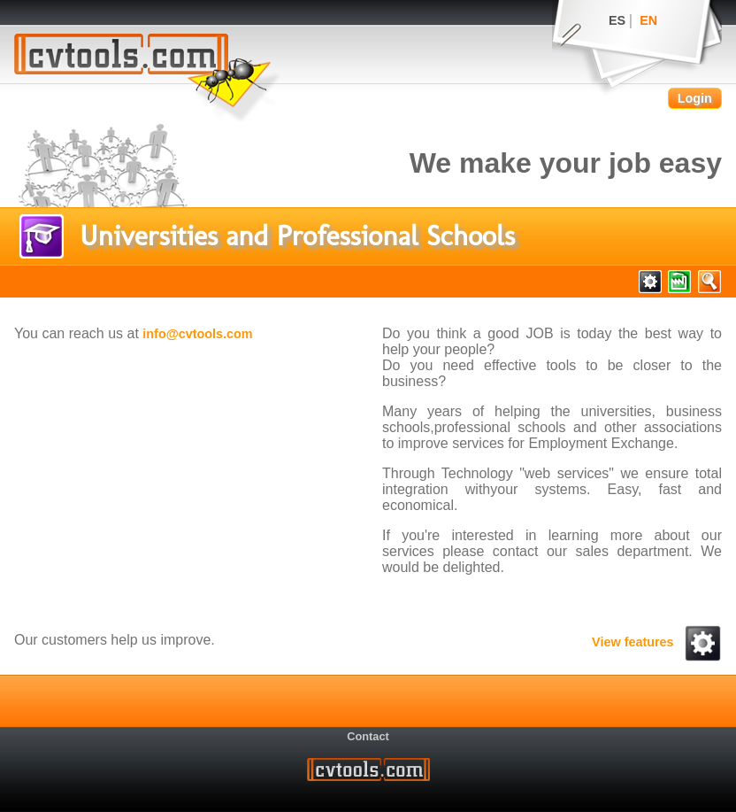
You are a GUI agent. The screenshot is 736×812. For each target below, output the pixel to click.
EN (648, 20)
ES (617, 20)
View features (657, 642)
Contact (368, 736)
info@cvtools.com (197, 334)
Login (695, 98)
